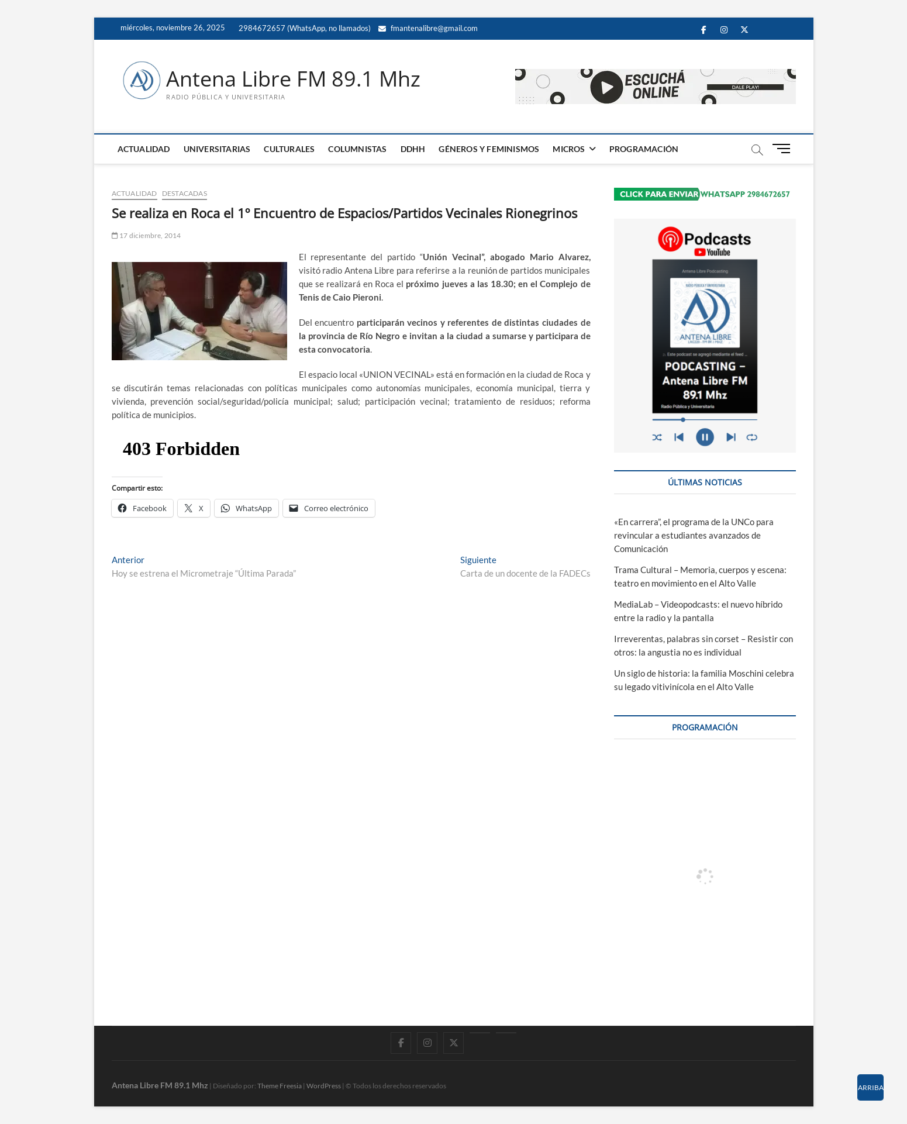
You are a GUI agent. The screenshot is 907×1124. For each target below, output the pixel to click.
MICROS (569, 149)
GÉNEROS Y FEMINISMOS (489, 149)
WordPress (323, 1085)
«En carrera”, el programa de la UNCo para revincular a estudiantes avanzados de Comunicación (694, 535)
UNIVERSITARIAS (217, 149)
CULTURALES (289, 149)
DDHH (413, 149)
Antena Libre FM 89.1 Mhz (293, 79)
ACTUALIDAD (144, 149)
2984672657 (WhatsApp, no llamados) (304, 28)
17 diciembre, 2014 (146, 235)
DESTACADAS (184, 193)
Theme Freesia (279, 1085)
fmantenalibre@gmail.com (428, 28)
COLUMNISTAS (357, 149)
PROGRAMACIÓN (643, 149)
